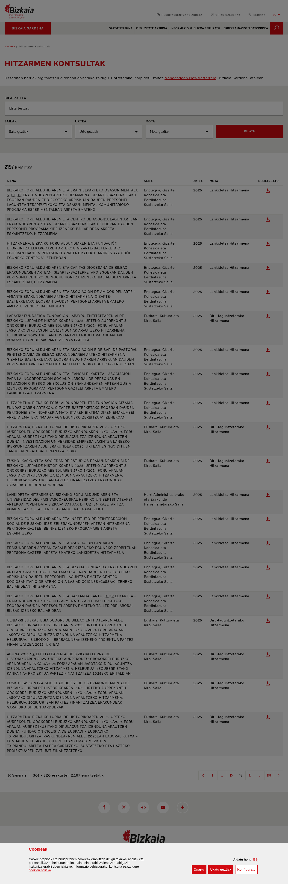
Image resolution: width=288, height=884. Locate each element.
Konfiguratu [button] (247, 869)
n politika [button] (40, 870)
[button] (255, 859)
